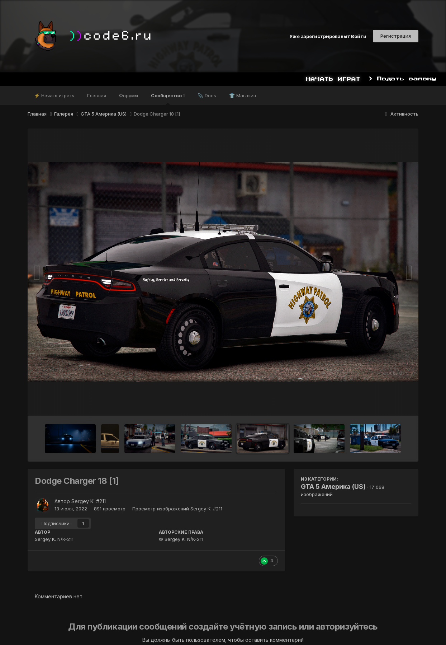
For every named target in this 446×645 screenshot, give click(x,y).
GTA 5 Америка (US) (333, 486)
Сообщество (168, 99)
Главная (96, 95)
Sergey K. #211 (88, 501)
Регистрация (395, 36)
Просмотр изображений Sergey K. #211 (177, 508)
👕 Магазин (242, 95)
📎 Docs (207, 95)
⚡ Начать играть (54, 95)
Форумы (128, 95)
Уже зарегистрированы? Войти (327, 36)
